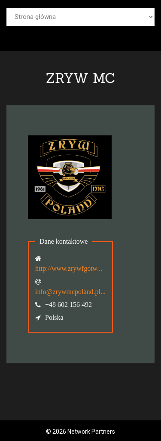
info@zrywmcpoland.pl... (70, 291)
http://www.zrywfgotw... (68, 268)
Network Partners (91, 431)
